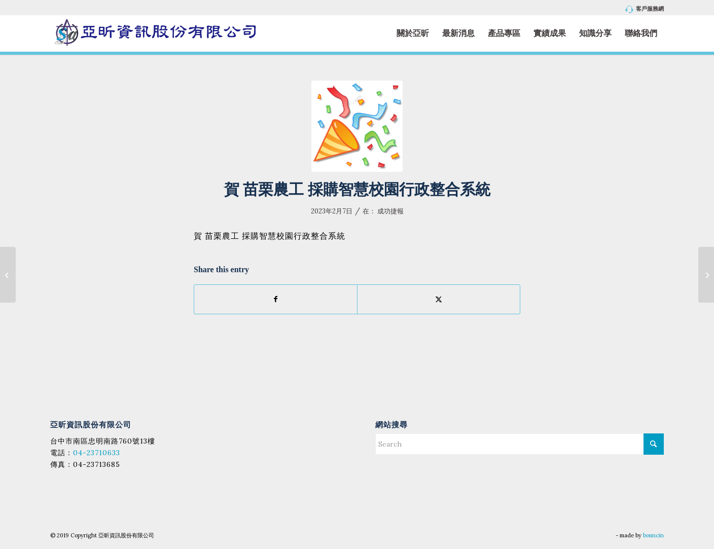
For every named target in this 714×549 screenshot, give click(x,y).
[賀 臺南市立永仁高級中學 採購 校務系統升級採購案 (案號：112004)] (8, 275)
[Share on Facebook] (275, 299)
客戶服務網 (644, 9)
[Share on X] (439, 299)
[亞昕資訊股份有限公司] (155, 33)
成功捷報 (390, 211)
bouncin (653, 535)
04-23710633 (96, 452)
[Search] (519, 444)
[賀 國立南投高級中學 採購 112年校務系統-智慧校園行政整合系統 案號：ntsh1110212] (706, 275)
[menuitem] (642, 9)
